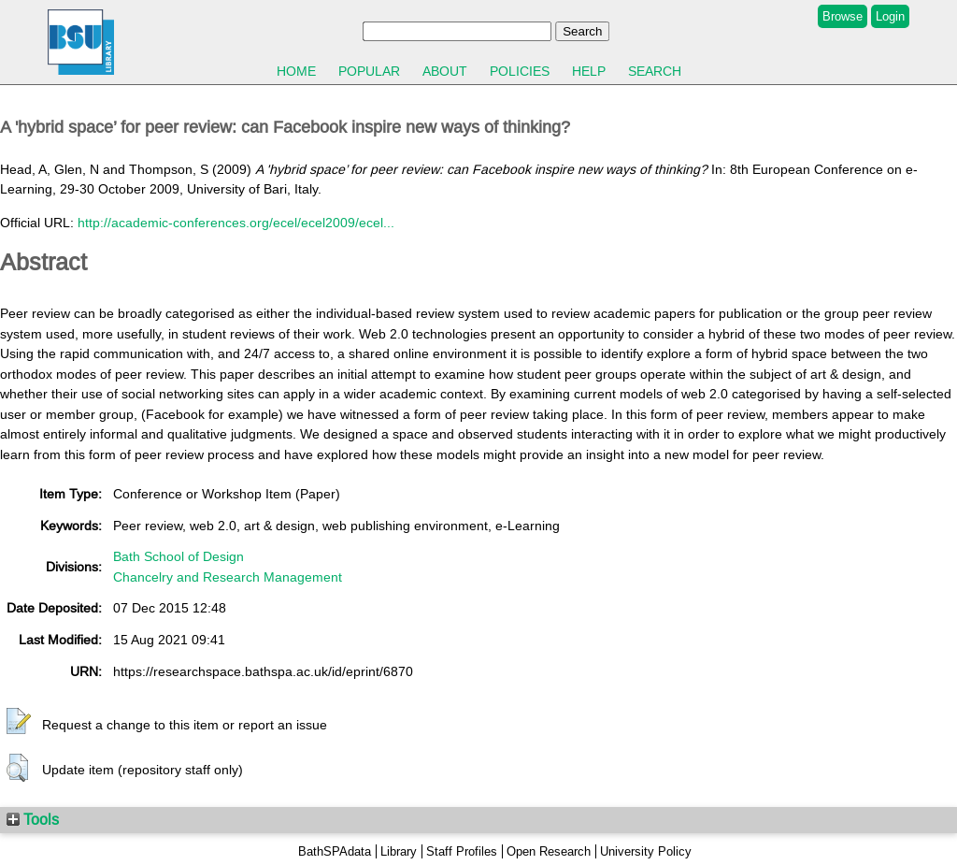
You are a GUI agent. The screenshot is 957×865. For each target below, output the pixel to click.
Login (890, 16)
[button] (19, 722)
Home (296, 71)
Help (589, 71)
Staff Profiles (461, 851)
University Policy (646, 851)
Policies (520, 71)
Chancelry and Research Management (227, 576)
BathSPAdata (334, 851)
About (444, 71)
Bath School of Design (178, 556)
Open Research (549, 851)
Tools (33, 819)
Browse (842, 16)
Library (398, 851)
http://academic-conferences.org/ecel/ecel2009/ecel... (236, 222)
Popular (369, 71)
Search (654, 71)
